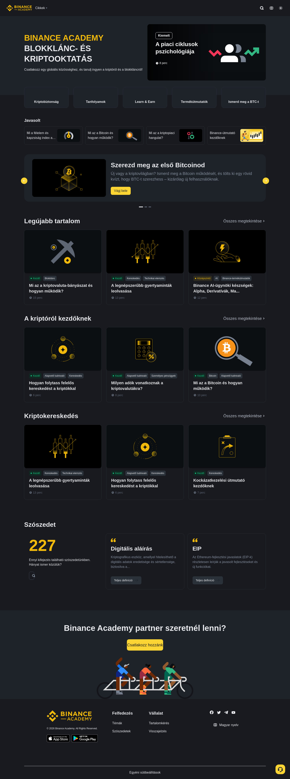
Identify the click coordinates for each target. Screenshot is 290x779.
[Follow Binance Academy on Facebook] (212, 712)
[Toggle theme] (280, 8)
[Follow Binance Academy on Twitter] (219, 712)
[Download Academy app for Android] (84, 739)
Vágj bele (120, 190)
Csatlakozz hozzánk (145, 645)
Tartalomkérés (159, 723)
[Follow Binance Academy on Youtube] (233, 712)
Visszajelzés (158, 731)
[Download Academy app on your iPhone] (58, 739)
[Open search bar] (260, 8)
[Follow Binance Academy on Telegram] (226, 712)
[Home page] (19, 8)
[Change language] (271, 8)
